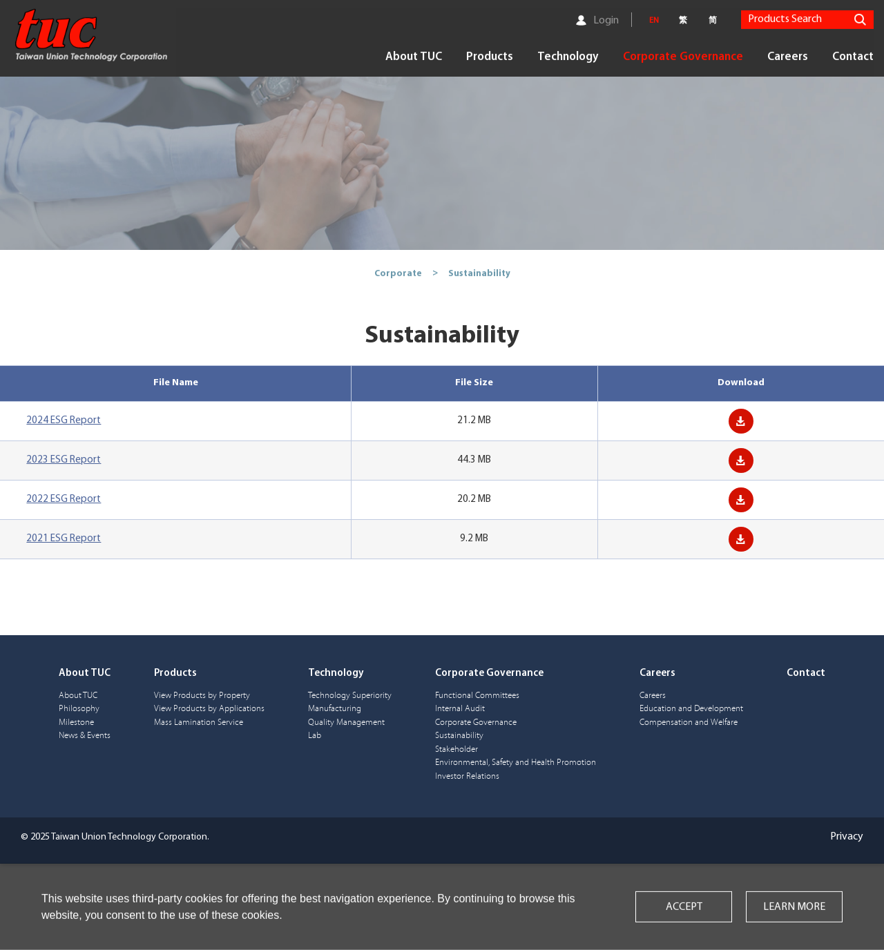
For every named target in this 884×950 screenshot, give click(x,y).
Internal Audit (460, 709)
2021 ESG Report (63, 539)
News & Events (84, 735)
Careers (787, 56)
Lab (314, 735)
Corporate (398, 273)
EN (654, 20)
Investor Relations (467, 776)
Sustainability (459, 735)
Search (860, 19)
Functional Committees (477, 695)
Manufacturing (334, 709)
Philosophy (79, 709)
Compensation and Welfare (689, 722)
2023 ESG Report (63, 460)
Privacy (846, 836)
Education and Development (691, 709)
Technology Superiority (350, 695)
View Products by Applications (209, 709)
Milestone (76, 722)
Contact (853, 56)
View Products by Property (202, 695)
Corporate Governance (683, 56)
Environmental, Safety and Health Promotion (515, 762)
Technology (568, 56)
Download (741, 421)
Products (489, 56)
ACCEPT (684, 907)
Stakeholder (456, 749)
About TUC (413, 56)
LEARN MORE (794, 907)
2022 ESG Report (63, 499)
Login (606, 20)
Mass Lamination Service (198, 722)
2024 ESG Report (63, 421)
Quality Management (346, 722)
